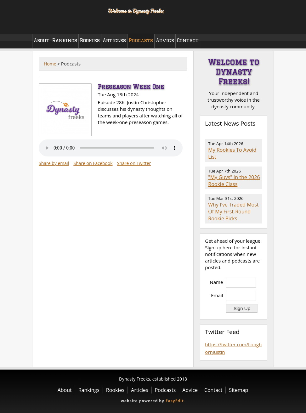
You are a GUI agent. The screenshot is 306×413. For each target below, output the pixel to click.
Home (50, 64)
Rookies (90, 40)
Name (216, 282)
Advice (165, 40)
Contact (188, 40)
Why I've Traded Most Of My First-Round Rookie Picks (233, 211)
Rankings (64, 40)
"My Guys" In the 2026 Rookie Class (234, 181)
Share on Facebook (92, 163)
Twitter (263, 25)
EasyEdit (175, 401)
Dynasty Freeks (66, 15)
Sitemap (238, 390)
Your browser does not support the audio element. (111, 147)
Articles (114, 40)
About (41, 40)
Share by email (54, 163)
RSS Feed (258, 135)
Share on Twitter (134, 163)
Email (217, 295)
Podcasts (141, 40)
